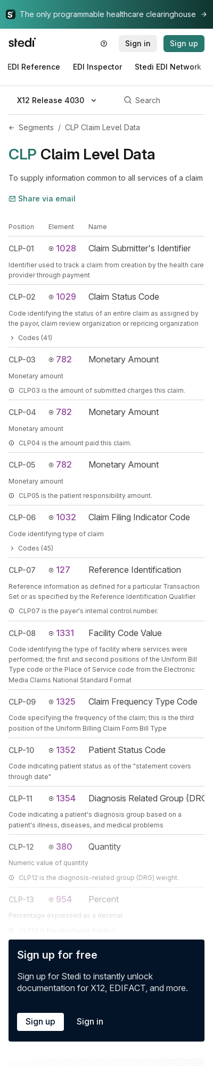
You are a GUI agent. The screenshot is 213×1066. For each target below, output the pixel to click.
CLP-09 (22, 701)
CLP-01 (21, 248)
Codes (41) (30, 338)
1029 (62, 296)
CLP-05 (22, 464)
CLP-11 (20, 798)
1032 (62, 517)
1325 (62, 701)
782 (60, 359)
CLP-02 (22, 296)
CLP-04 (22, 412)
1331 (61, 633)
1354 (62, 798)
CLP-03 (22, 359)
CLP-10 (21, 750)
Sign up (40, 1021)
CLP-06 (22, 517)
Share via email (42, 198)
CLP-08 (22, 633)
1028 (62, 248)
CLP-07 (22, 569)
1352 (62, 749)
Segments (36, 127)
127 (59, 569)
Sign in (90, 1021)
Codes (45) (31, 548)
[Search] (162, 100)
